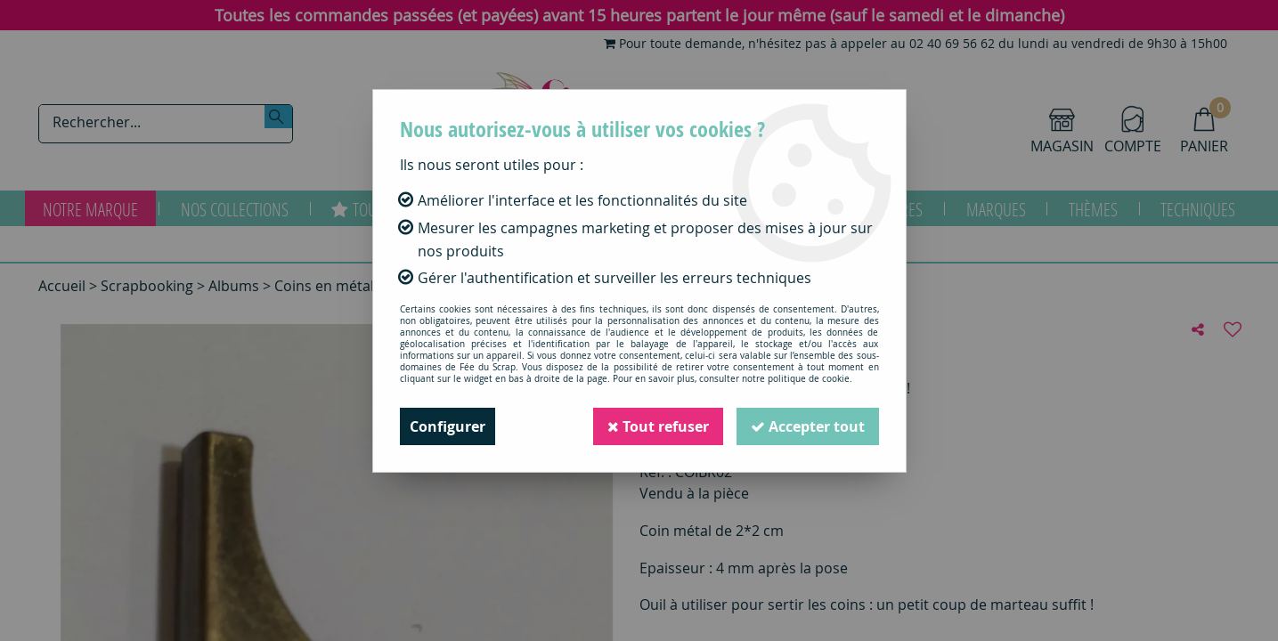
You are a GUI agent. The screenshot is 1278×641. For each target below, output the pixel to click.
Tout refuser (658, 426)
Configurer (447, 426)
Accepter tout (808, 426)
